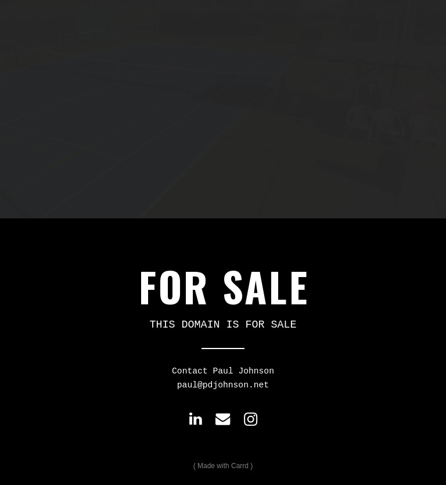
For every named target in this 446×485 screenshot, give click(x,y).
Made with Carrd (223, 466)
